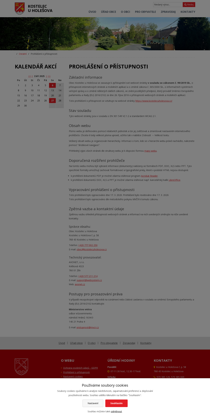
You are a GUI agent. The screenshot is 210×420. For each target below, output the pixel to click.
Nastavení (93, 403)
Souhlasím (116, 403)
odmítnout (116, 411)
